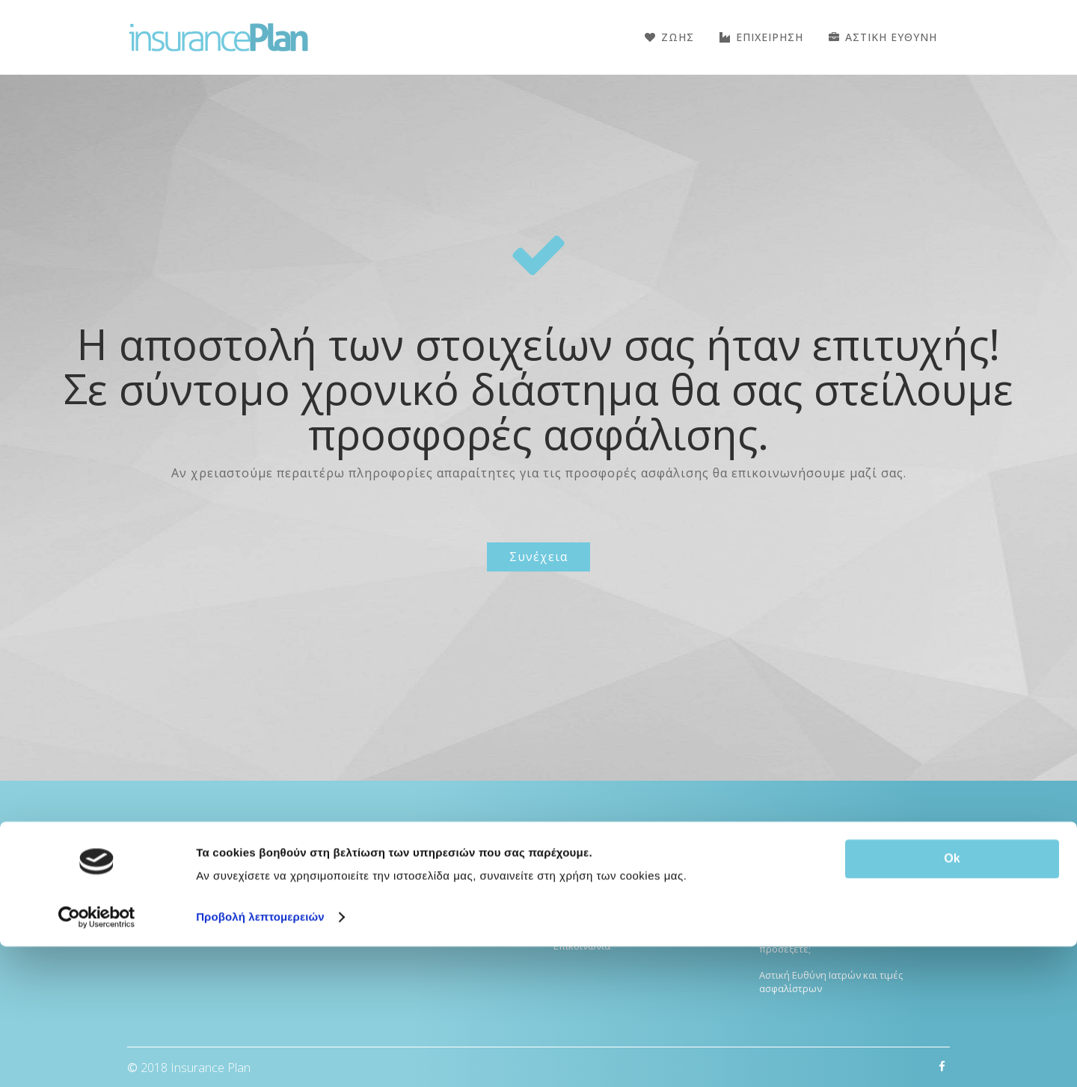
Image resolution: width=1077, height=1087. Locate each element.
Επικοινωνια (581, 946)
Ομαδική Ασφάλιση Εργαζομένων (424, 893)
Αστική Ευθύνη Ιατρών (398, 867)
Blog (563, 867)
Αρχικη (569, 841)
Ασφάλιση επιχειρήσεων (404, 919)
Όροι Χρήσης (583, 893)
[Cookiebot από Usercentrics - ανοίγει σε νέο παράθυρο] (96, 1058)
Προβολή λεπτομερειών (260, 1057)
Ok (952, 999)
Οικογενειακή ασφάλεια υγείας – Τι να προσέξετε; (845, 942)
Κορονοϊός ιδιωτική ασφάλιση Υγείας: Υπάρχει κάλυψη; (844, 902)
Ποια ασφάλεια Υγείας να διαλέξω (835, 869)
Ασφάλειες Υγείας (387, 841)
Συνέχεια (538, 556)
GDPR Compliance (594, 919)
